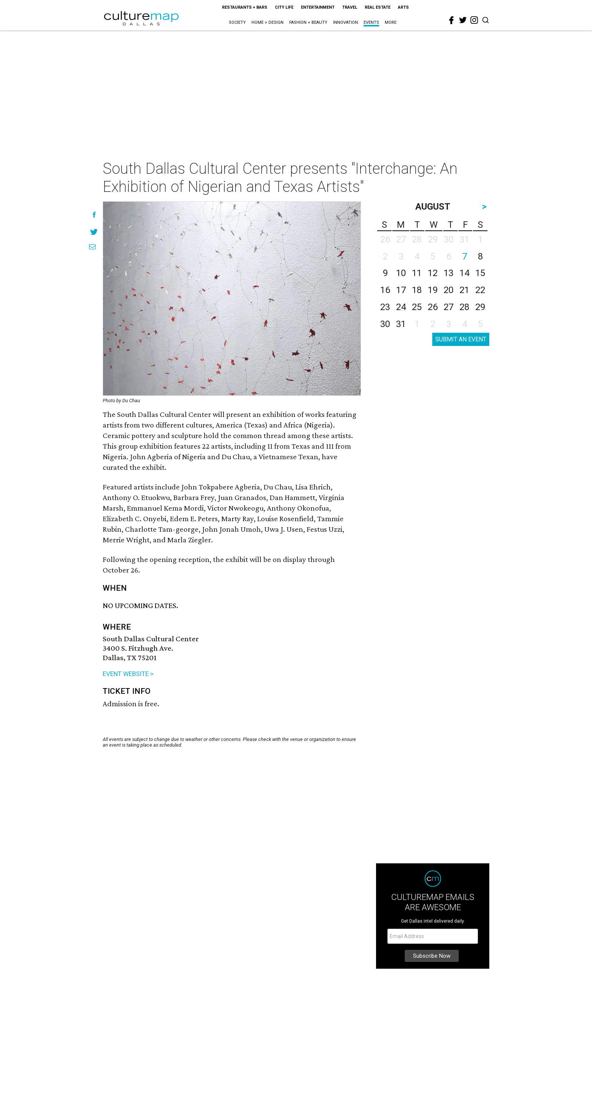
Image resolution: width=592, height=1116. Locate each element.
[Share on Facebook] (94, 214)
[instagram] (474, 20)
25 (417, 307)
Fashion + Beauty (308, 22)
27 (448, 307)
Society (237, 22)
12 (433, 273)
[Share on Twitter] (94, 231)
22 (480, 290)
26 (433, 307)
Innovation (345, 22)
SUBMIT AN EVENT (460, 339)
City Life (284, 7)
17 (401, 290)
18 (417, 290)
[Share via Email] (92, 247)
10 (401, 273)
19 (433, 290)
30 (385, 324)
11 (417, 273)
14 (464, 273)
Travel (349, 7)
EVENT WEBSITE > (128, 674)
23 (385, 307)
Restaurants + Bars (244, 7)
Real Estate (377, 7)
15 (480, 273)
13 (448, 273)
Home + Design (267, 22)
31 (401, 324)
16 (385, 290)
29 (480, 307)
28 (464, 307)
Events (371, 22)
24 (401, 307)
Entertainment (318, 7)
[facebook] (451, 20)
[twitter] (463, 20)
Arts (403, 7)
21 (464, 290)
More (390, 22)
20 (448, 290)
